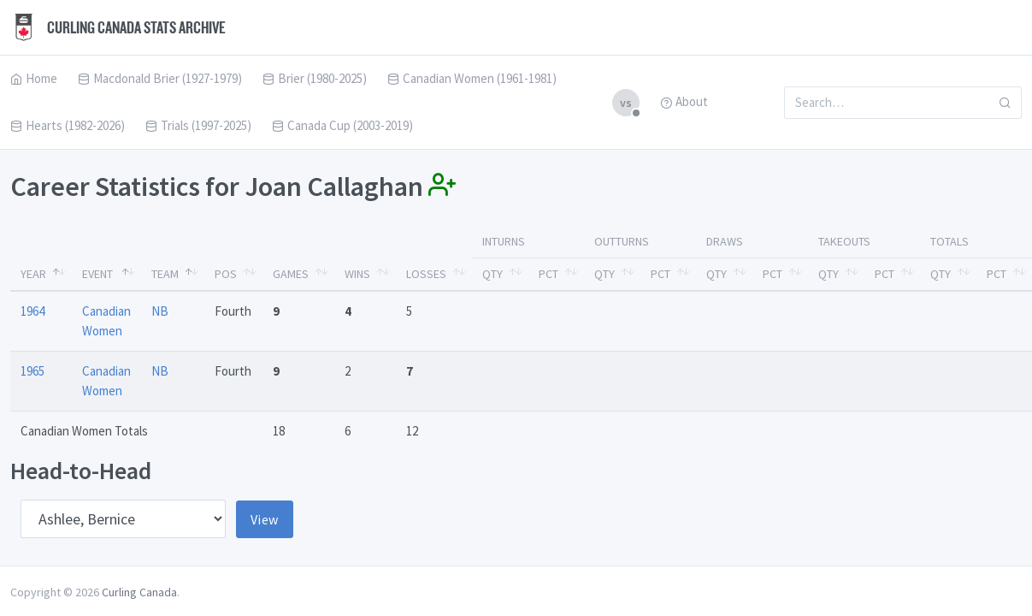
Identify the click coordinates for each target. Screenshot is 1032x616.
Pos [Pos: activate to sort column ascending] (226, 273)
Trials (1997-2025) (198, 125)
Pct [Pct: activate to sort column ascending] (548, 273)
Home (33, 78)
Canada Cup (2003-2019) (342, 125)
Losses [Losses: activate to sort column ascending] (426, 273)
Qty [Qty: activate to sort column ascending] (492, 273)
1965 (32, 371)
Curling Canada (139, 592)
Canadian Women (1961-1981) (472, 78)
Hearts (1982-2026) (67, 125)
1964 (32, 311)
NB (159, 311)
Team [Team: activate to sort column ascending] (165, 273)
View (265, 519)
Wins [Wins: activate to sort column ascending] (357, 273)
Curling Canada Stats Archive (118, 27)
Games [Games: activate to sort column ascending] (291, 273)
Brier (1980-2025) (314, 78)
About (684, 101)
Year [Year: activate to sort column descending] (33, 273)
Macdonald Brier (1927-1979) (160, 78)
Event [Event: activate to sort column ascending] (97, 273)
